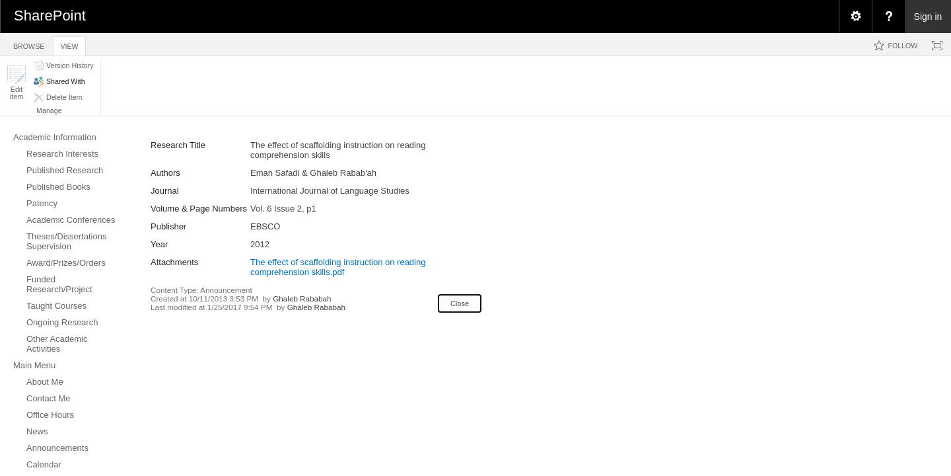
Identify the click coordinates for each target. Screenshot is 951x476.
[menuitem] (855, 16)
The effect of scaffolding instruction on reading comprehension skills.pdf (337, 267)
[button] (16, 82)
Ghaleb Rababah (302, 298)
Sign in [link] (928, 16)
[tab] (29, 44)
